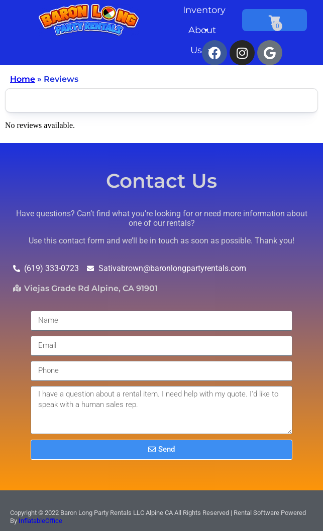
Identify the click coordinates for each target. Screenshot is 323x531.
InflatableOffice (40, 520)
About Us (202, 32)
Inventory (204, 12)
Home (22, 79)
